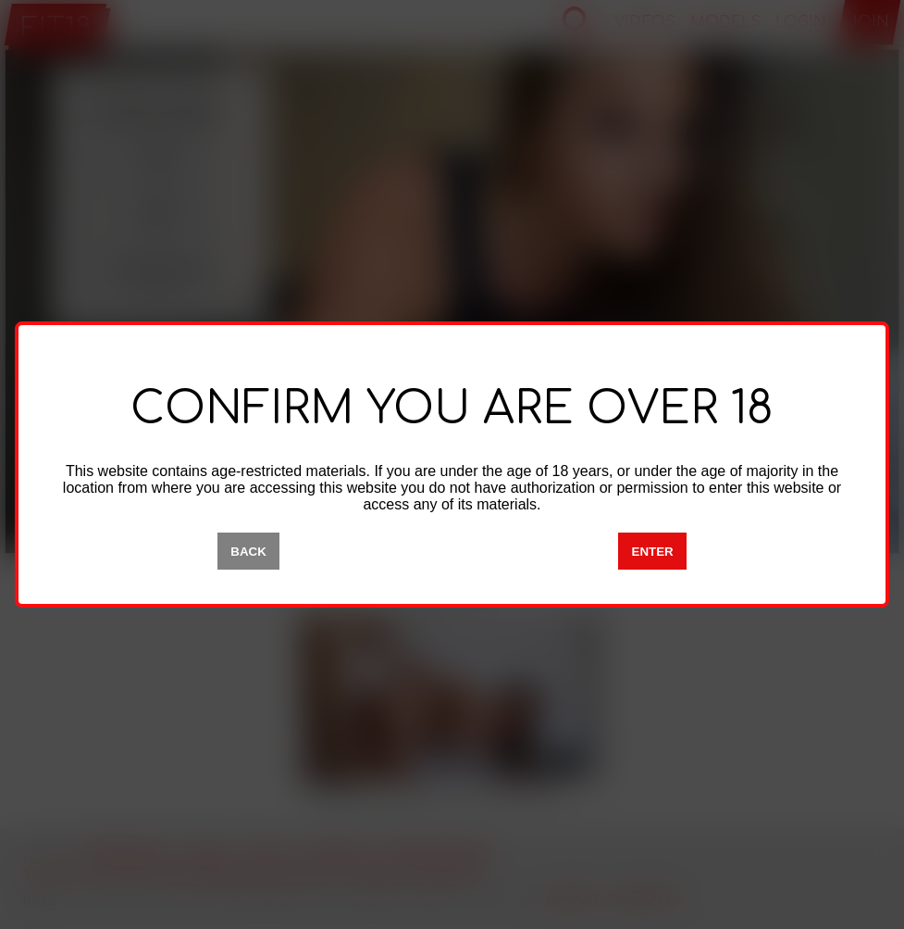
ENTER (653, 552)
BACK (248, 552)
